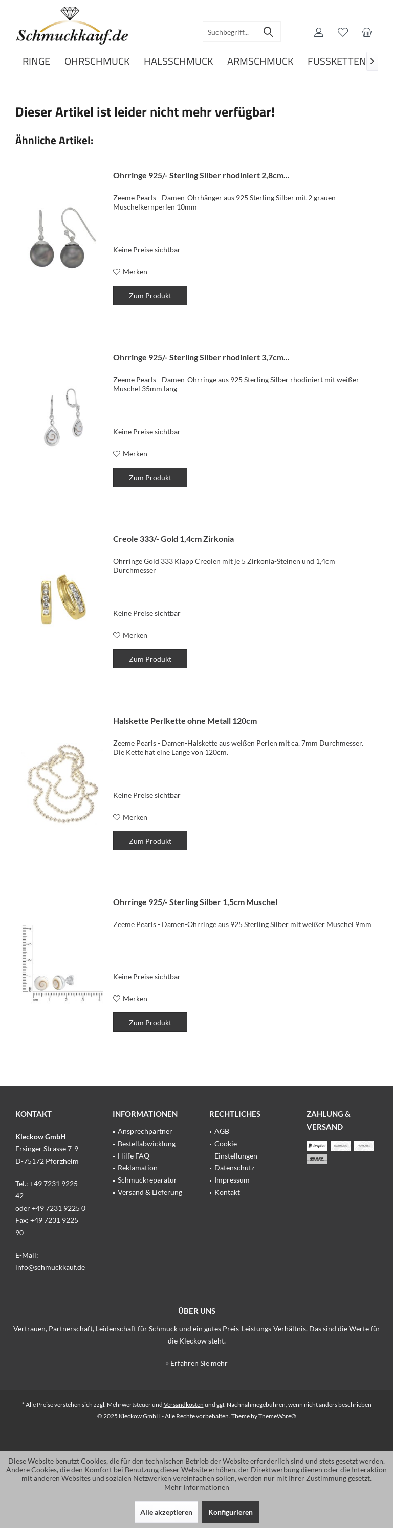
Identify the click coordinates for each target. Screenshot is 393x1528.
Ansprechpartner (145, 1131)
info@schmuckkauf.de (50, 1267)
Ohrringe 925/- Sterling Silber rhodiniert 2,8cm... (201, 175)
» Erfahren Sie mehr (197, 1363)
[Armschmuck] (260, 61)
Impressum (232, 1179)
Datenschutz (234, 1167)
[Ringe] (36, 61)
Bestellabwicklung (147, 1143)
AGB (221, 1131)
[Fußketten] (337, 61)
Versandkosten (184, 1404)
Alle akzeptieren (166, 1512)
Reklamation (138, 1167)
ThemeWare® (277, 1416)
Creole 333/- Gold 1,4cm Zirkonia (173, 538)
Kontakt (227, 1192)
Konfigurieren (230, 1512)
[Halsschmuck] (178, 61)
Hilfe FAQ (133, 1155)
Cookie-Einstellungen (235, 1149)
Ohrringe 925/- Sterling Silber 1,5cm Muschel (195, 902)
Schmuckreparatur (147, 1179)
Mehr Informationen (196, 1487)
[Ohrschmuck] (97, 61)
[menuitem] (367, 31)
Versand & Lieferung (150, 1192)
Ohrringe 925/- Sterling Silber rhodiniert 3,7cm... (201, 357)
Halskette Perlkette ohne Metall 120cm (185, 720)
